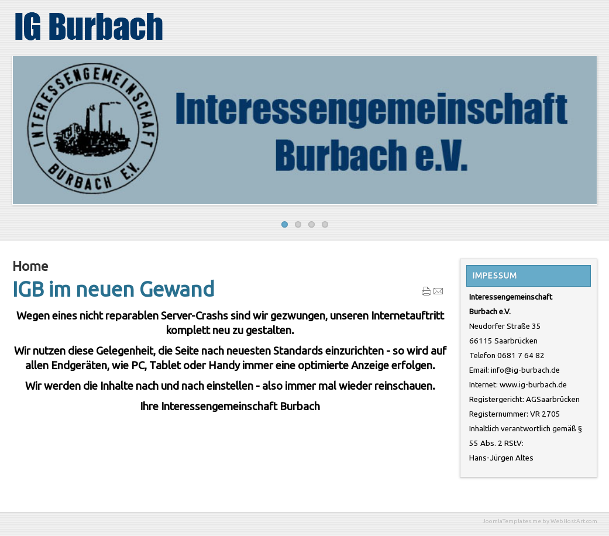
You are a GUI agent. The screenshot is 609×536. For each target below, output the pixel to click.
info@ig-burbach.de (525, 370)
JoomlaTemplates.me (512, 521)
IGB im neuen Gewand (113, 289)
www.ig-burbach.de (533, 384)
